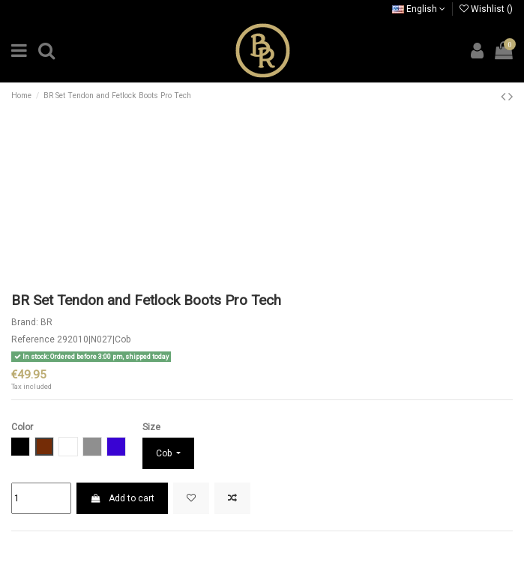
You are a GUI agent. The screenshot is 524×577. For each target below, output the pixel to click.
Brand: (24, 322)
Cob (165, 453)
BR (46, 322)
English (418, 9)
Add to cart (122, 498)
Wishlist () (486, 9)
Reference (33, 339)
